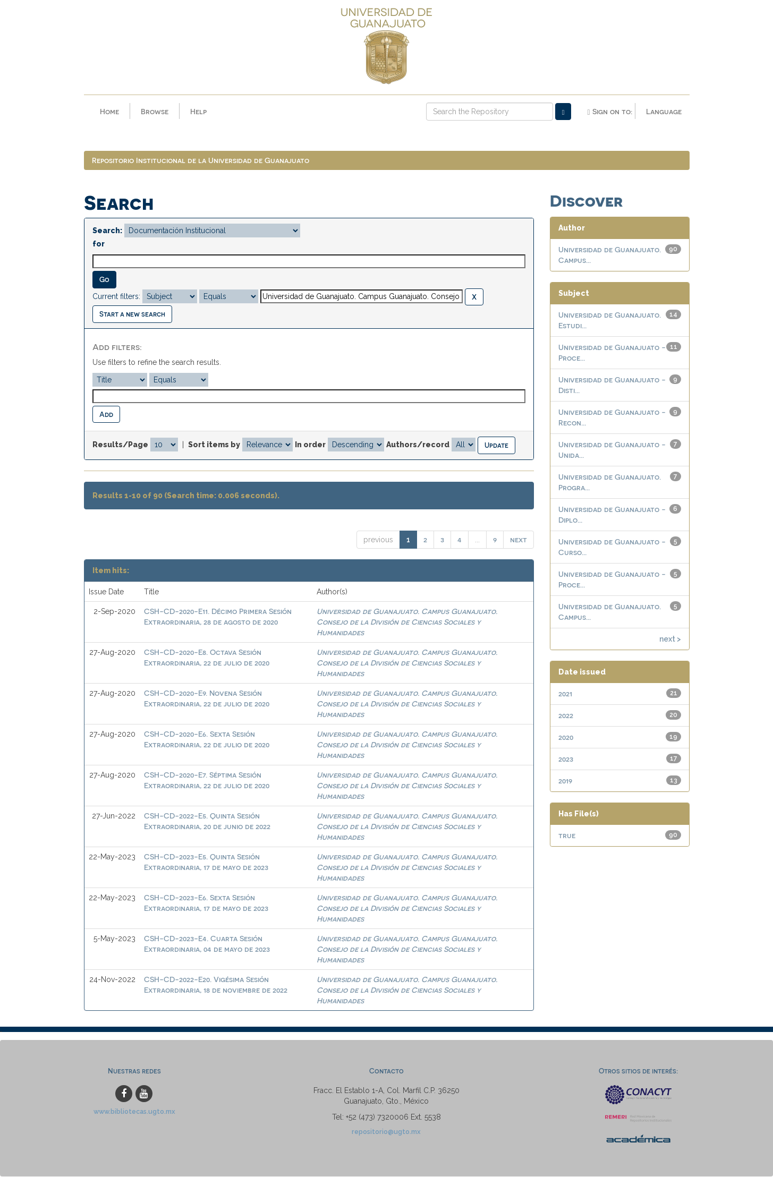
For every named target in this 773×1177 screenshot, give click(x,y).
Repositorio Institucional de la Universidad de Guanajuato (200, 160)
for (98, 244)
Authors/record (417, 445)
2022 (565, 715)
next (518, 539)
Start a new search (132, 314)
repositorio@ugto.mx (386, 1132)
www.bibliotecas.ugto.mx (134, 1111)
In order (310, 445)
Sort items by (214, 445)
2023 (565, 759)
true (566, 835)
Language (664, 111)
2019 (565, 781)
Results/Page (120, 445)
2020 (565, 737)
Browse (154, 111)
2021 (565, 693)
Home (109, 111)
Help (198, 111)
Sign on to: (609, 111)
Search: (107, 231)
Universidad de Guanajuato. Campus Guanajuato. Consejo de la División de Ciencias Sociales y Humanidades (407, 622)
